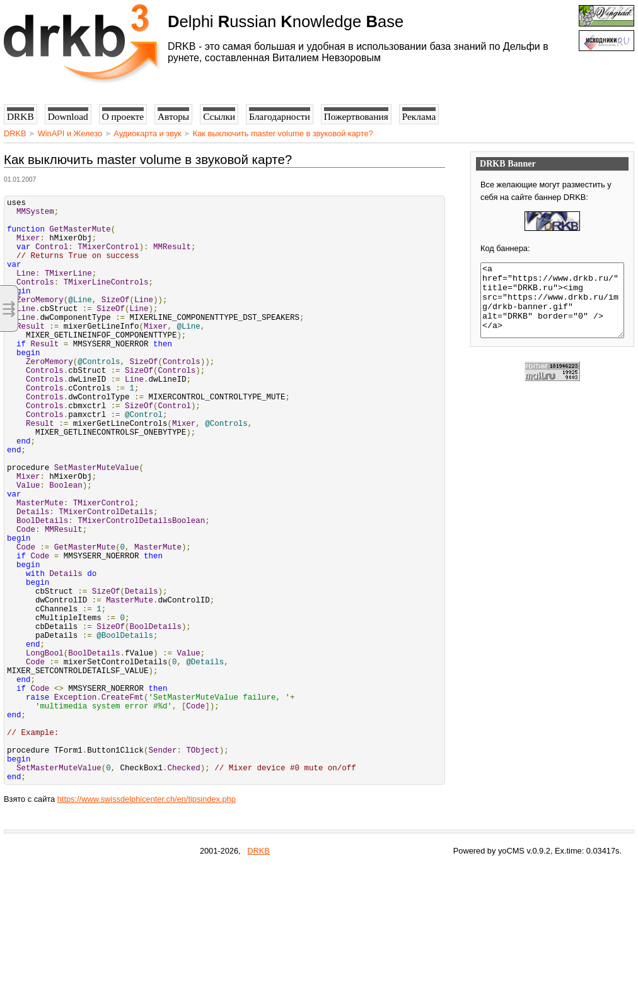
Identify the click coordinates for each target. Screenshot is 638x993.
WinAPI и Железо (70, 133)
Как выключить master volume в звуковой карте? (283, 133)
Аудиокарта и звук (147, 133)
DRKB (15, 133)
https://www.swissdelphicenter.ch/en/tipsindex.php (146, 924)
